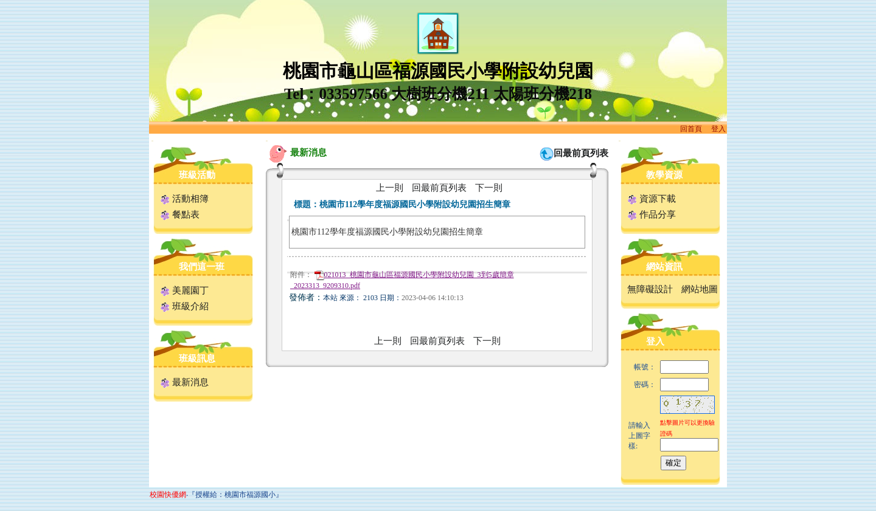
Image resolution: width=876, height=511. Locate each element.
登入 (718, 129)
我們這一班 (201, 267)
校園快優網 (168, 494)
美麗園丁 (185, 290)
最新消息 (185, 382)
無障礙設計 (650, 289)
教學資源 (664, 175)
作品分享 (652, 214)
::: (152, 140)
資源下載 (652, 199)
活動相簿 (185, 199)
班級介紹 (185, 306)
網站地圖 (699, 289)
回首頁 (691, 129)
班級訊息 (197, 358)
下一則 (488, 188)
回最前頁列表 (581, 153)
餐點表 (180, 214)
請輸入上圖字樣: (639, 435)
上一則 (389, 188)
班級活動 (197, 175)
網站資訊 (664, 267)
